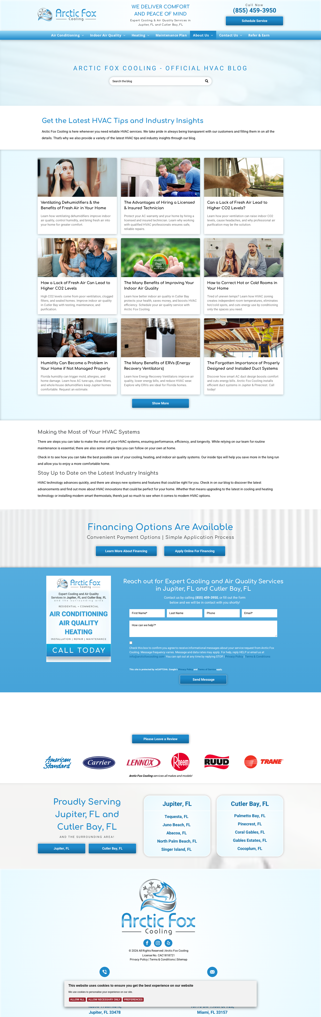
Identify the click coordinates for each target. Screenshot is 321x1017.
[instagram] (158, 943)
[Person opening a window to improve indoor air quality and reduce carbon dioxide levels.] (243, 177)
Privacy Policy (234, 656)
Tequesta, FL (176, 817)
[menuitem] (67, 35)
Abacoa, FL (176, 833)
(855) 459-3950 (254, 10)
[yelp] (168, 943)
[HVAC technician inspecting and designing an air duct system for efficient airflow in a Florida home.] (243, 337)
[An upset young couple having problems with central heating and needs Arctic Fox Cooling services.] (243, 257)
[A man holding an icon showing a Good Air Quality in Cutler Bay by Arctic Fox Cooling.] (160, 257)
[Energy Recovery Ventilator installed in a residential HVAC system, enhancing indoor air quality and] (160, 337)
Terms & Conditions (257, 656)
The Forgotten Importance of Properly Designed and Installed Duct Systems (243, 366)
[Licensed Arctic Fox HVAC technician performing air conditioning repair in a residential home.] (160, 177)
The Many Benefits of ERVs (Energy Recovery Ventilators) (157, 366)
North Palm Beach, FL (177, 841)
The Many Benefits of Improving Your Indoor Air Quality (159, 285)
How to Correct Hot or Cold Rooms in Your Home (242, 285)
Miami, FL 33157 (212, 1012)
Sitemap (182, 959)
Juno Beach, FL (177, 825)
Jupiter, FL (177, 804)
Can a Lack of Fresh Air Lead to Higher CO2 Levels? (237, 205)
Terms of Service (207, 669)
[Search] (160, 81)
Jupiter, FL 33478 (105, 1012)
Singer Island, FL (176, 849)
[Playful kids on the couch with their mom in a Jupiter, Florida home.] (77, 337)
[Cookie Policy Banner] (160, 994)
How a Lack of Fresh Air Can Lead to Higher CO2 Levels (75, 285)
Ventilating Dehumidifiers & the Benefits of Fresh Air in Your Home (73, 205)
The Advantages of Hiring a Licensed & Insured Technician (159, 205)
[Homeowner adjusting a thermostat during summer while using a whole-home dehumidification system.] (77, 177)
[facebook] (147, 943)
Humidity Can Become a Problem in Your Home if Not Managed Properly (75, 366)
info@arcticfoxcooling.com (146, 656)
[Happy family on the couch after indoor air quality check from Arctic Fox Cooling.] (77, 257)
